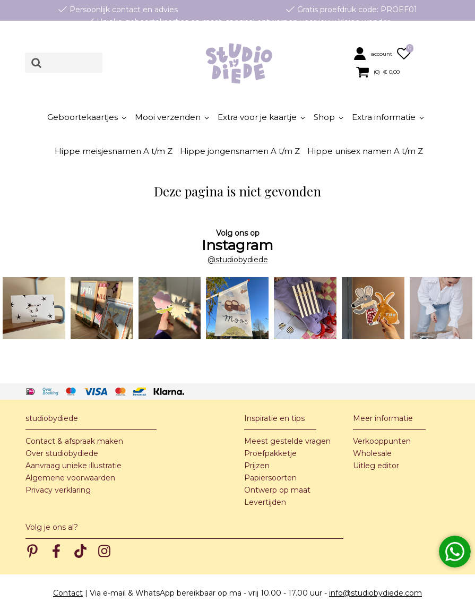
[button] (373, 53)
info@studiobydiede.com (375, 570)
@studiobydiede (238, 237)
